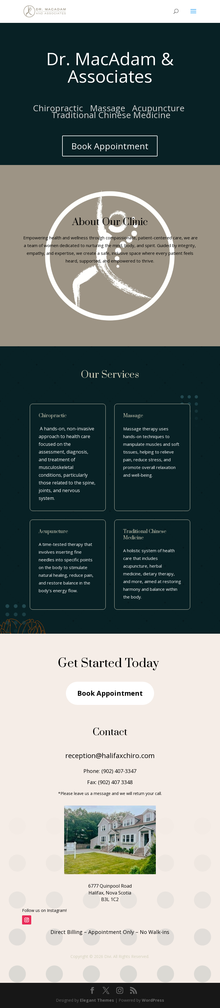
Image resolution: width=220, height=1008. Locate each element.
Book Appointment (109, 146)
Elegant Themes (97, 1000)
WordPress (153, 1000)
